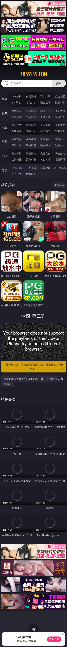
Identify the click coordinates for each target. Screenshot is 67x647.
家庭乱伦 (31, 153)
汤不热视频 (60, 167)
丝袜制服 (31, 116)
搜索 (58, 83)
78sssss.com (33, 74)
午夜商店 (31, 167)
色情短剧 (31, 173)
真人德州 (31, 96)
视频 (5, 113)
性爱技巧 (60, 159)
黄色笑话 (45, 159)
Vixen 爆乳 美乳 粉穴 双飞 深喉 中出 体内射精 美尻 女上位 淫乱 (32, 381)
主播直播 (45, 116)
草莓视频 (45, 167)
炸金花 (31, 102)
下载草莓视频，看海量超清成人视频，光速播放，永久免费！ (34, 367)
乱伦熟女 (45, 131)
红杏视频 (17, 173)
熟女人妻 (17, 116)
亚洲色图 (31, 139)
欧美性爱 (60, 125)
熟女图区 (45, 145)
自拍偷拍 (31, 110)
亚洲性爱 (17, 125)
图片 (5, 142)
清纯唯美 (31, 145)
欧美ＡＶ (45, 110)
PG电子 (16, 96)
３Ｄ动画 (60, 110)
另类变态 (60, 131)
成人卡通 (45, 125)
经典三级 (31, 131)
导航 (5, 170)
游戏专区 (60, 96)
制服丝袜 (17, 131)
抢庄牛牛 (60, 102)
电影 (5, 127)
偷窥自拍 (17, 139)
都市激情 (17, 153)
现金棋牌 (45, 102)
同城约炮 (17, 167)
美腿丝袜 (17, 145)
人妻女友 (45, 153)
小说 (5, 156)
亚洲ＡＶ (17, 110)
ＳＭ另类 (60, 116)
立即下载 (54, 639)
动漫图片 (60, 139)
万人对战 (45, 96)
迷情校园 (17, 159)
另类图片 (60, 145)
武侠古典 (60, 153)
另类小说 (31, 159)
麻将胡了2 (16, 102)
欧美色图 (45, 139)
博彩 (5, 99)
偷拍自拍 (31, 125)
